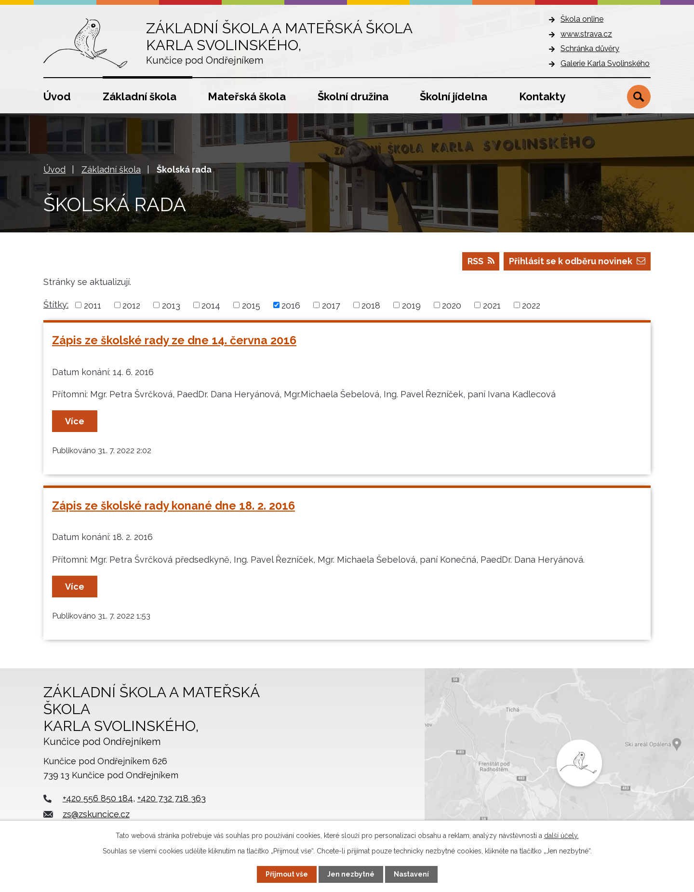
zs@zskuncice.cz (96, 814)
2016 (290, 305)
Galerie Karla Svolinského (605, 63)
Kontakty (542, 96)
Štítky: (55, 304)
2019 (411, 305)
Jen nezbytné (350, 874)
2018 (370, 305)
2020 (451, 305)
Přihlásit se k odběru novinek (577, 261)
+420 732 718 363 (171, 798)
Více (74, 421)
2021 (492, 305)
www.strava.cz (586, 34)
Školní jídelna (453, 96)
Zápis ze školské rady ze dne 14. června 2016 (174, 340)
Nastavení (411, 874)
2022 (531, 305)
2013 (171, 305)
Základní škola (139, 96)
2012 (131, 305)
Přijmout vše (287, 874)
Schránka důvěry (590, 48)
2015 (251, 305)
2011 (92, 305)
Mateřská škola (247, 96)
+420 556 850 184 (98, 798)
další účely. (561, 835)
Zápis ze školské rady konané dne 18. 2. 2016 (173, 505)
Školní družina (353, 96)
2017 (331, 305)
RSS (480, 261)
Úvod (57, 96)
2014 (210, 305)
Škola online (582, 19)
